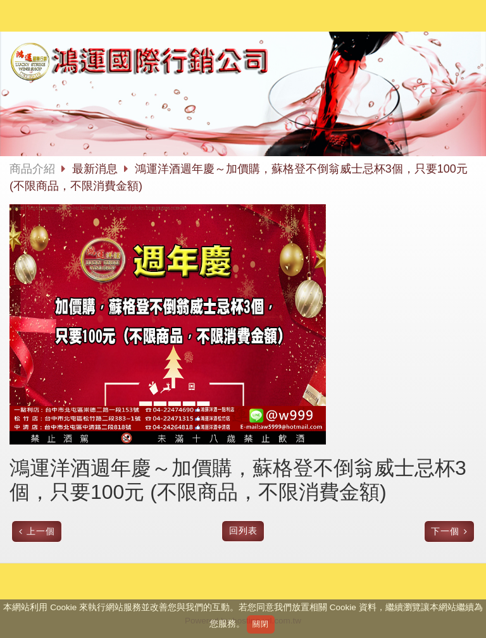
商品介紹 (32, 169)
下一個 (445, 531)
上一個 (41, 531)
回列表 (243, 531)
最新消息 (96, 169)
